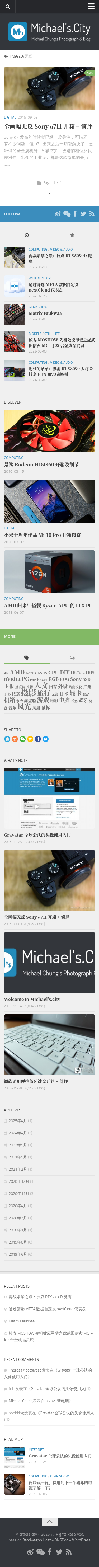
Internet (36, 1450)
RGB (54, 679)
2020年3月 (18, 1218)
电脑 (64, 700)
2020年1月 (18, 1230)
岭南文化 (75, 686)
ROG (64, 679)
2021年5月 (18, 1157)
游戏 (43, 699)
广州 (87, 686)
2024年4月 (18, 1132)
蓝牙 (83, 700)
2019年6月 (18, 1254)
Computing (38, 249)
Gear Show (38, 307)
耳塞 (74, 700)
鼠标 (45, 707)
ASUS (42, 672)
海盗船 (30, 700)
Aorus (31, 672)
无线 (54, 694)
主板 (9, 685)
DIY (65, 672)
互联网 (20, 686)
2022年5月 (18, 1145)
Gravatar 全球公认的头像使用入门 (60, 1388)
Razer (42, 679)
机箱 (9, 700)
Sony (76, 679)
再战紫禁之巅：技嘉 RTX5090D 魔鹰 (40, 1296)
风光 (24, 706)
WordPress (81, 1540)
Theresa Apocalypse (25, 1370)
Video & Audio (61, 249)
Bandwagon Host (36, 1540)
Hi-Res (78, 672)
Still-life (52, 334)
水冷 (19, 700)
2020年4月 (18, 1205)
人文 (41, 685)
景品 (86, 694)
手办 (7, 694)
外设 (63, 686)
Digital (10, 117)
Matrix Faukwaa (22, 1321)
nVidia (12, 678)
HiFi (90, 672)
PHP (33, 680)
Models (35, 334)
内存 (53, 686)
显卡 (75, 692)
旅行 (43, 692)
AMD (17, 672)
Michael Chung (21, 1401)
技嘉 (16, 694)
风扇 (36, 707)
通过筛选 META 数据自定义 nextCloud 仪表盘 (47, 1309)
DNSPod (61, 1540)
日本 (63, 694)
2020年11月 (19, 1193)
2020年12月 (19, 1181)
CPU (53, 672)
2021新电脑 (59, 1401)
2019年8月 (18, 1242)
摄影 (28, 692)
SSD (87, 679)
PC (25, 678)
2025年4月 (18, 1120)
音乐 (12, 707)
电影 (54, 700)
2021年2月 (18, 1169)
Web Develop (40, 278)
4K (6, 672)
